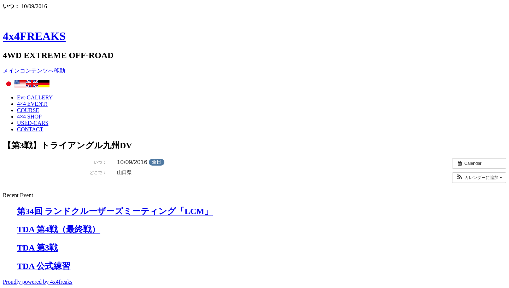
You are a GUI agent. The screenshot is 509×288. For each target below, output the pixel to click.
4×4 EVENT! (32, 104)
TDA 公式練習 (43, 266)
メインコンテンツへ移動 (34, 71)
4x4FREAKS (34, 36)
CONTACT (30, 129)
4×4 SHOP (29, 117)
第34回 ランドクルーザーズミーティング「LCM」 (115, 211)
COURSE (28, 110)
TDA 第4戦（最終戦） (58, 229)
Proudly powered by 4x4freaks (37, 282)
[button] (479, 178)
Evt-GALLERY (35, 97)
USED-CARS (32, 123)
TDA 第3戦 (37, 247)
